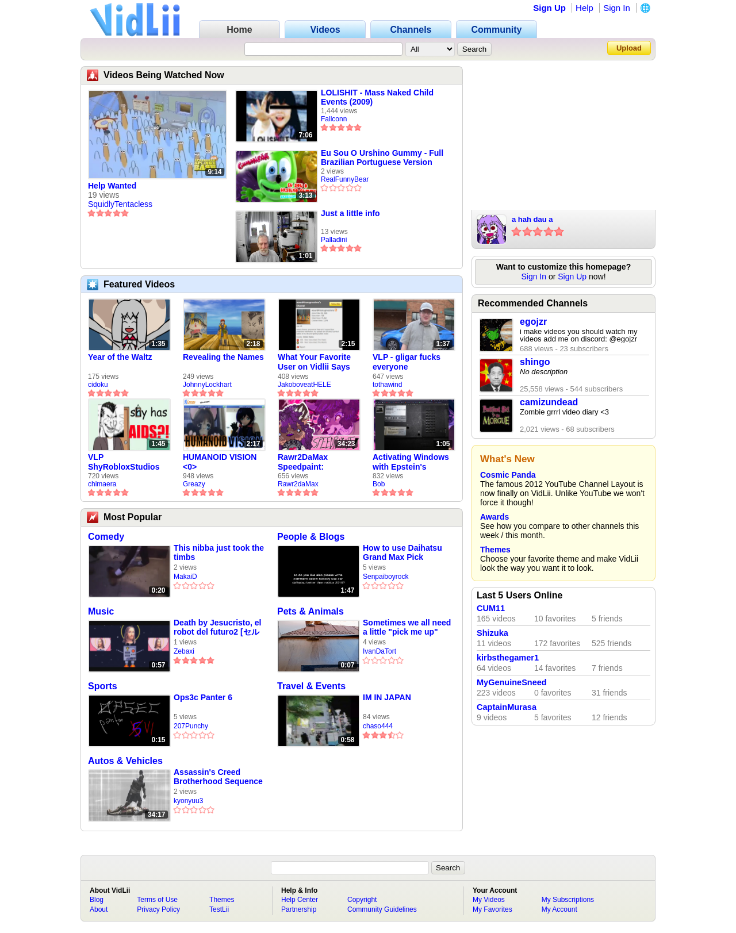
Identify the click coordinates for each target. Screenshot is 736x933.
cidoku (98, 385)
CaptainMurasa (506, 707)
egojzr (533, 322)
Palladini (334, 240)
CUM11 (491, 608)
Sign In (616, 8)
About (99, 909)
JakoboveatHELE (304, 385)
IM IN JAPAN (387, 697)
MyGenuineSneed (512, 682)
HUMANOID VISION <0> (219, 461)
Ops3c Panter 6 (203, 697)
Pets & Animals (310, 611)
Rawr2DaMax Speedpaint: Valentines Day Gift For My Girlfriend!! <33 (314, 462)
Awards (494, 516)
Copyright (362, 900)
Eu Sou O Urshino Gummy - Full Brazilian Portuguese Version (382, 157)
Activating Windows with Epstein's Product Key (411, 462)
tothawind (387, 385)
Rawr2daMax (298, 484)
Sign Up (549, 8)
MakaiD (185, 577)
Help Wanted (112, 185)
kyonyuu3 (188, 801)
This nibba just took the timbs (219, 552)
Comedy (106, 537)
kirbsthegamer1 (508, 657)
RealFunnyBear (345, 179)
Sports (102, 686)
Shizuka (492, 633)
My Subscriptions (568, 900)
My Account (559, 909)
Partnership (298, 909)
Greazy (194, 484)
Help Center (299, 900)
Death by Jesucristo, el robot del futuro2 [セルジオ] (218, 627)
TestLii (219, 909)
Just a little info (350, 213)
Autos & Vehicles (125, 761)
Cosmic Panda (507, 474)
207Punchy (191, 726)
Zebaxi (184, 651)
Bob (379, 484)
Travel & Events (311, 686)
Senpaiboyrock (385, 577)
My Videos (489, 900)
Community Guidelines (382, 909)
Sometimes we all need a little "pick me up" (407, 627)
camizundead (549, 402)
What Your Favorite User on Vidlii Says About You (314, 362)
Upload (629, 48)
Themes (495, 549)
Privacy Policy (158, 909)
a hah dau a (532, 219)
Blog (96, 900)
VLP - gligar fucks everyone (406, 361)
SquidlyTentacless (120, 204)
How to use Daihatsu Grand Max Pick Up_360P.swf (402, 552)
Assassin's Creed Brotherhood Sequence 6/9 (218, 776)
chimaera (102, 484)
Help (584, 8)
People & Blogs (310, 537)
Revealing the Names (223, 357)
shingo (535, 362)
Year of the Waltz (120, 357)
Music (101, 611)
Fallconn (334, 119)
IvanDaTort (379, 651)
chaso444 (378, 726)
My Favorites (492, 909)
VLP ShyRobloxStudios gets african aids (123, 462)
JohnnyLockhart (207, 385)
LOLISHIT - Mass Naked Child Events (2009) (377, 97)
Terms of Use (157, 900)
